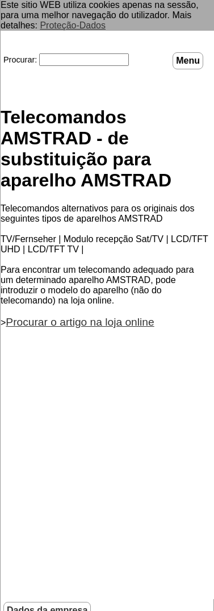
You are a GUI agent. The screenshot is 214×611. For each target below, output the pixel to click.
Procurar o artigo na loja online (80, 322)
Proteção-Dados (73, 25)
